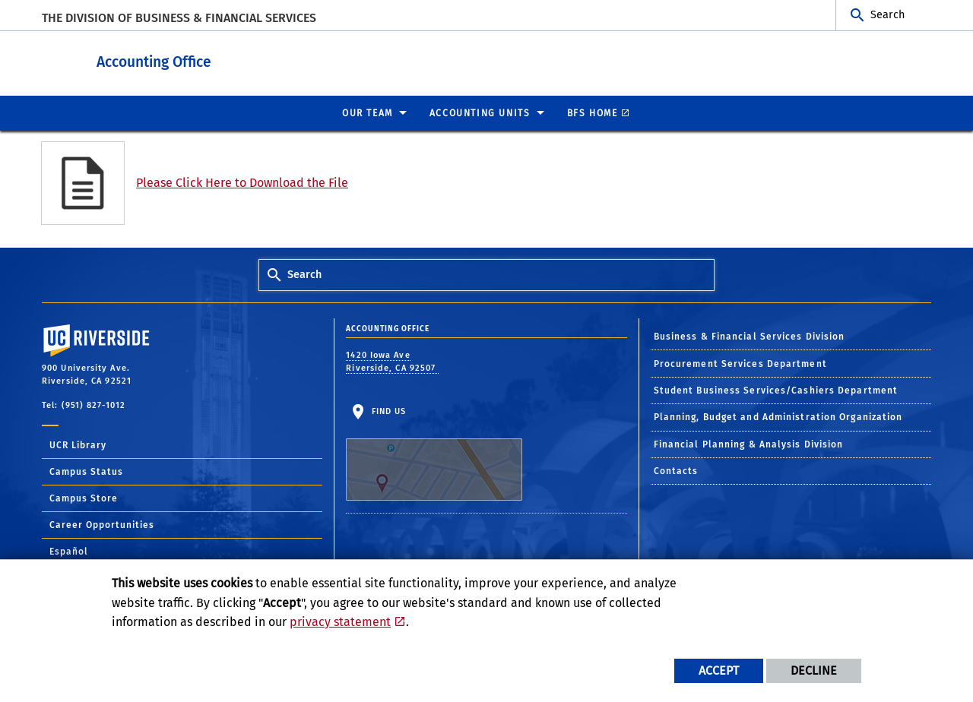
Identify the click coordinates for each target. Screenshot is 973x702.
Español (68, 550)
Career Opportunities (101, 524)
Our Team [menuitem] (367, 112)
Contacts (676, 470)
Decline (814, 670)
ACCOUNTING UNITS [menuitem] (480, 112)
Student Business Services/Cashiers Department (776, 389)
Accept (719, 670)
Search (887, 14)
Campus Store (83, 497)
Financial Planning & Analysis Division (749, 443)
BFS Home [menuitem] (592, 112)
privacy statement (340, 622)
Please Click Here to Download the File (242, 182)
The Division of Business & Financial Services (179, 18)
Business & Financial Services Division (749, 335)
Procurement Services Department (740, 363)
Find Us (434, 453)
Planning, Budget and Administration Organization (778, 416)
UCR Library (77, 444)
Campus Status (86, 471)
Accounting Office (247, 59)
